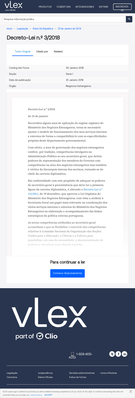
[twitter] (112, 354)
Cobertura (64, 6)
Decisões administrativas (81, 373)
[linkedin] (124, 354)
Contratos (12, 377)
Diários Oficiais (45, 377)
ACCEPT (48, 395)
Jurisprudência (45, 373)
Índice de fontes (77, 377)
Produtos (45, 6)
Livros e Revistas (109, 373)
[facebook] (118, 354)
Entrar (103, 6)
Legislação (12, 373)
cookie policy (36, 395)
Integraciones (85, 6)
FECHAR (130, 391)
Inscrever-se (122, 7)
